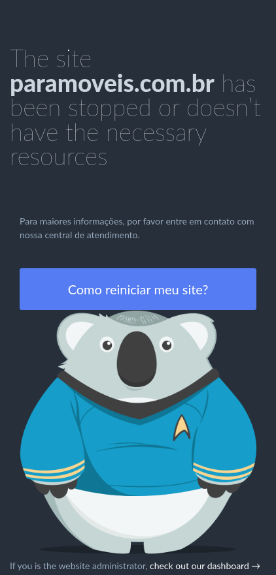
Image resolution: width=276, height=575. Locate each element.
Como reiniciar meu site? (138, 289)
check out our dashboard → (205, 565)
